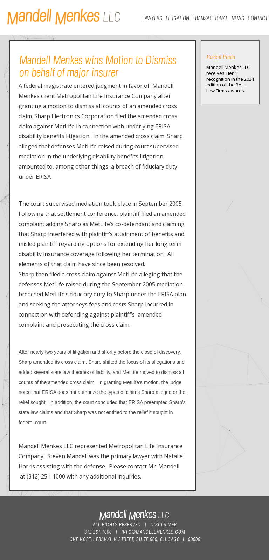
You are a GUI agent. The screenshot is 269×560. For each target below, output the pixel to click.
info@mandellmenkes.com (153, 531)
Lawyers (152, 17)
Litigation (177, 17)
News (237, 17)
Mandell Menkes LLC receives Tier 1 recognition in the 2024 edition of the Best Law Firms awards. (230, 79)
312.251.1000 (97, 531)
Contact (257, 17)
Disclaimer (163, 524)
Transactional (210, 17)
